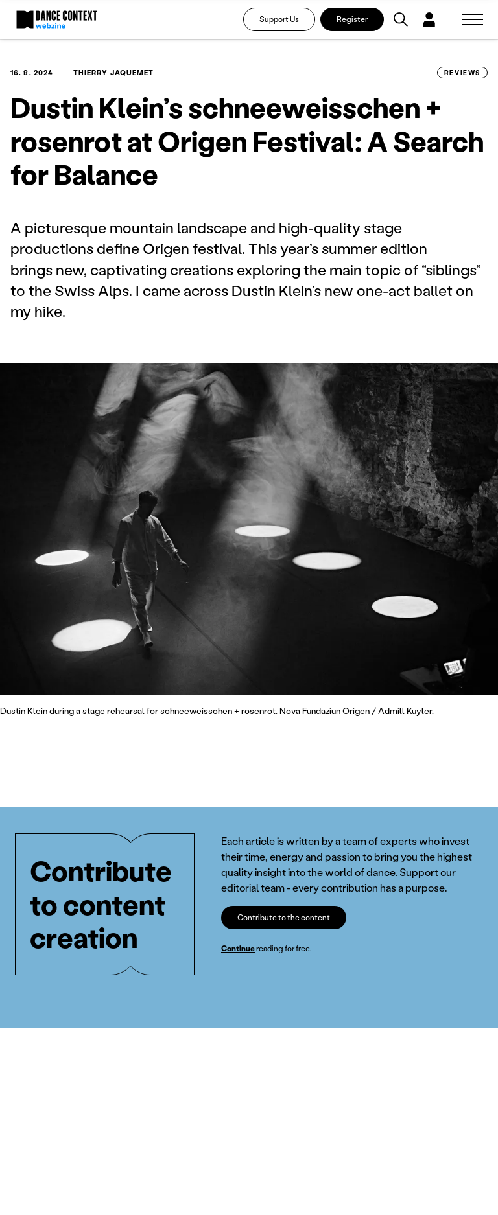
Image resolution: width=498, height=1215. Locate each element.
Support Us (279, 19)
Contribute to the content (283, 917)
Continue (238, 948)
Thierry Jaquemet (113, 72)
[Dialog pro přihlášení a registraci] (429, 19)
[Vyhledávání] (400, 19)
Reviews (462, 72)
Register (352, 19)
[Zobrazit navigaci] (472, 19)
